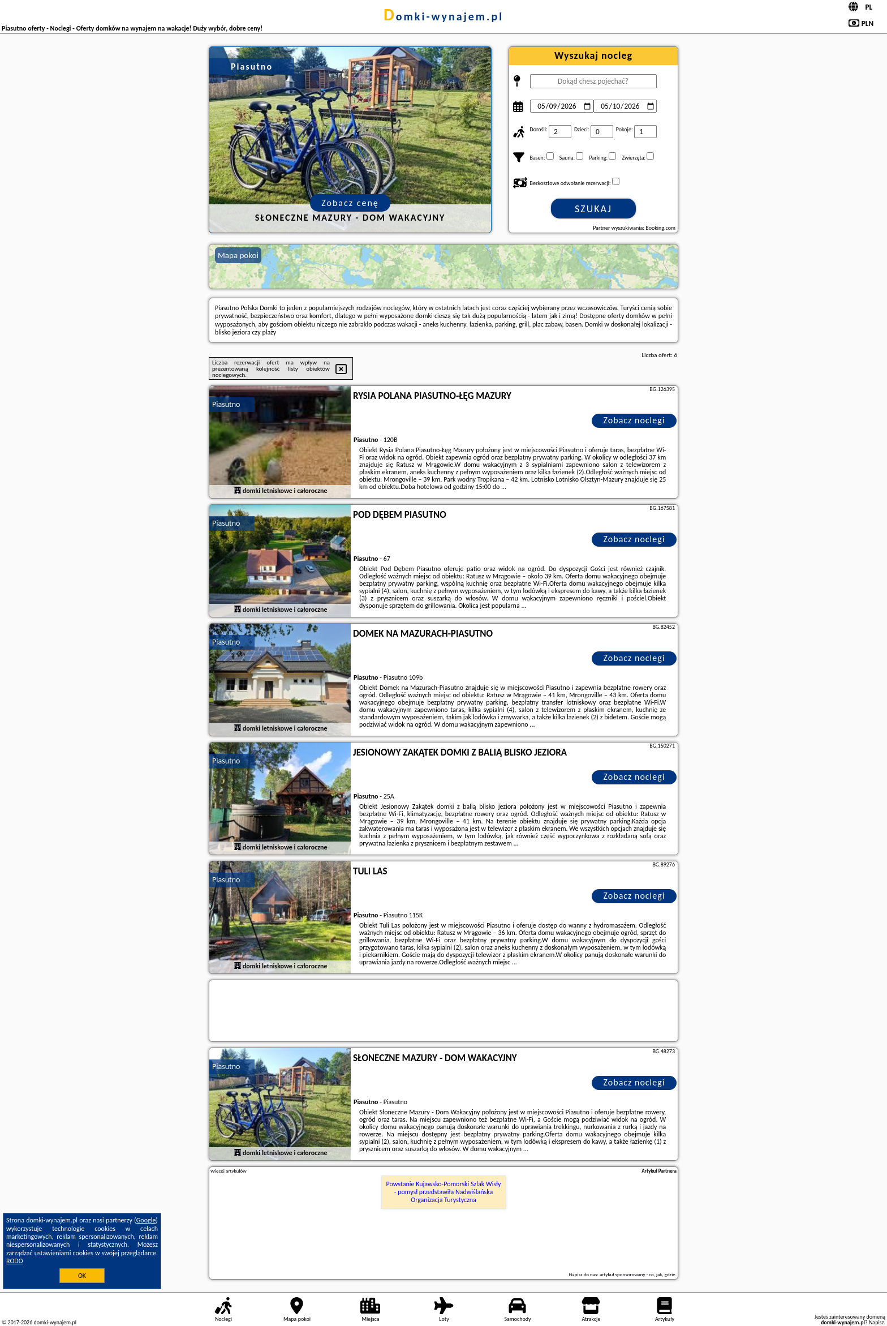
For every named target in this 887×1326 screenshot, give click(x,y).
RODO (14, 1261)
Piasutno (226, 404)
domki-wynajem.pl (443, 16)
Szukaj (593, 209)
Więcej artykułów (228, 1171)
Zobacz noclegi (634, 420)
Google (146, 1220)
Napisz (876, 1322)
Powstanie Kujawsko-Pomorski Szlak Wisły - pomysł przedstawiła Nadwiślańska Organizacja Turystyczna (443, 1192)
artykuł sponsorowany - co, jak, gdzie (637, 1274)
